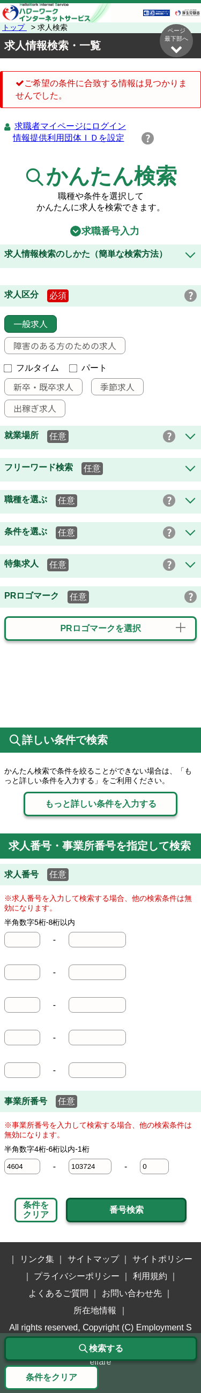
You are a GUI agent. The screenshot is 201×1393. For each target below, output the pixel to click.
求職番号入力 (100, 231)
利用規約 (150, 1276)
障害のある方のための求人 (60, 345)
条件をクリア (36, 1209)
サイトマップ (93, 1259)
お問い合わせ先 (132, 1293)
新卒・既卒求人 (39, 386)
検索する (100, 1348)
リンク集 (37, 1259)
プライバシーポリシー (77, 1276)
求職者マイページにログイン (70, 126)
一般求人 (26, 323)
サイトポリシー (162, 1259)
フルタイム (31, 367)
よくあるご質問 (58, 1293)
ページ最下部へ (176, 41)
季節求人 (113, 386)
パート (88, 367)
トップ (14, 27)
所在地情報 (94, 1310)
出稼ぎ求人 (30, 408)
